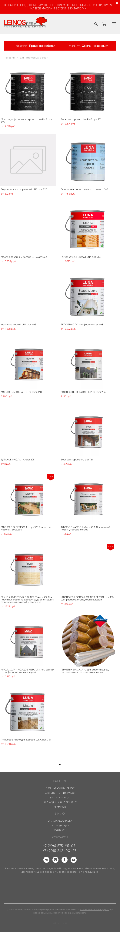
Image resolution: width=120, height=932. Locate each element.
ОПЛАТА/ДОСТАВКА (60, 820)
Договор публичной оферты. (93, 909)
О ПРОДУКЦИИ (60, 825)
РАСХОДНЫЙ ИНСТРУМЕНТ (60, 802)
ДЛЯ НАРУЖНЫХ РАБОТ (60, 788)
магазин (9, 57)
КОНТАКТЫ (60, 830)
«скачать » (35, 46)
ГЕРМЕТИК (60, 807)
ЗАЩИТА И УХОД (60, 797)
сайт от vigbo (60, 923)
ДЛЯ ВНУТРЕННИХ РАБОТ (60, 792)
